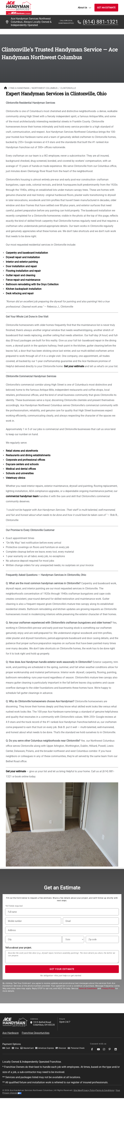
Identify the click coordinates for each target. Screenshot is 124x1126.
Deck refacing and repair (20, 293)
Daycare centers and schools (22, 464)
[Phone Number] (33, 921)
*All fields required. (14, 906)
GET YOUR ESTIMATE (62, 969)
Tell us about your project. (18, 947)
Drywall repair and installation (23, 257)
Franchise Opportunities (35, 1032)
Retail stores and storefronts (22, 450)
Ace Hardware (10, 1032)
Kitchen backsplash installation (23, 288)
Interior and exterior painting (22, 261)
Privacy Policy (108, 988)
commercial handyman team (22, 496)
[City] (33, 939)
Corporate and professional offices (25, 459)
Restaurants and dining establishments (28, 455)
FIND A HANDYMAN (19, 88)
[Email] (91, 921)
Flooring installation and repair (23, 270)
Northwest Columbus (44, 88)
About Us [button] (84, 7)
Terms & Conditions (88, 988)
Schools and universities (20, 473)
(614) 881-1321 (100, 22)
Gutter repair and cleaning (20, 275)
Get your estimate (74, 366)
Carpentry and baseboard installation (27, 252)
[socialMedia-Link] (93, 1049)
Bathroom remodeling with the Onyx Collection (32, 284)
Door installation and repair (21, 266)
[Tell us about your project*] (62, 956)
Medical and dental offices (21, 468)
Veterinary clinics (15, 477)
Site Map (78, 1090)
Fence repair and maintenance (23, 279)
